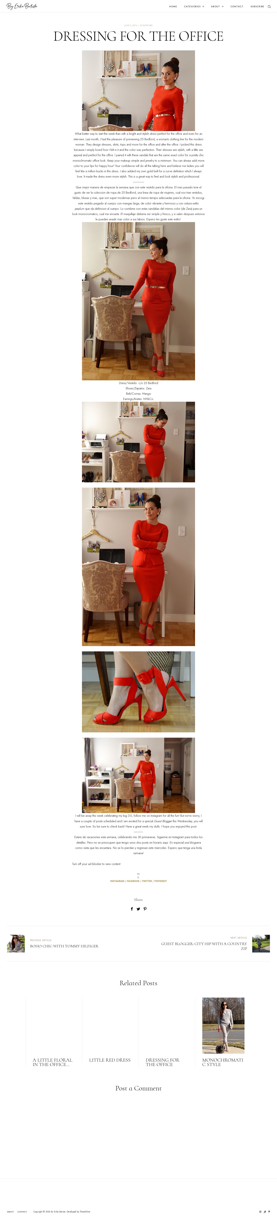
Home (173, 6)
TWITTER (147, 881)
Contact (237, 6)
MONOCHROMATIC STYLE (222, 1062)
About (215, 6)
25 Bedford (147, 139)
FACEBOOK (133, 881)
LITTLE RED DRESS (110, 1060)
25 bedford (146, 25)
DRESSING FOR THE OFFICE (162, 1062)
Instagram (156, 816)
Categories (192, 6)
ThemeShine (85, 1211)
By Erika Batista (58, 1211)
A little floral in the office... (52, 1062)
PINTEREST (160, 881)
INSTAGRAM (117, 881)
